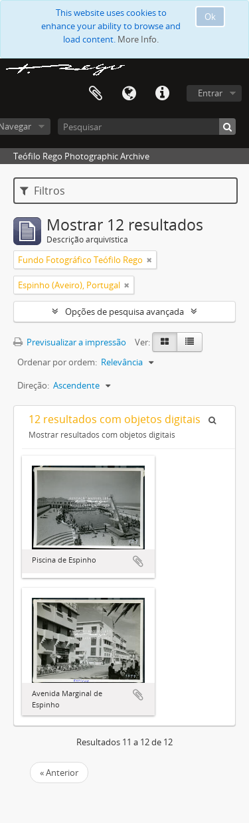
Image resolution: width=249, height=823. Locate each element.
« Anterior (59, 772)
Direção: (33, 385)
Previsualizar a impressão (69, 342)
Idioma (128, 93)
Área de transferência (95, 93)
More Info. (138, 39)
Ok (210, 17)
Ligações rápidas (162, 93)
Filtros (42, 190)
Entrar (210, 93)
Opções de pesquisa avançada (124, 312)
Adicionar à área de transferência (138, 561)
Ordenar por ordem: (57, 362)
